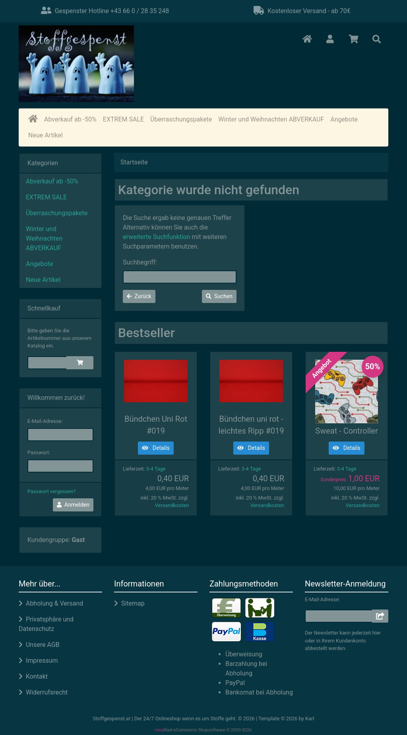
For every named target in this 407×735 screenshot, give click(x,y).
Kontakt (33, 676)
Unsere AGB (39, 644)
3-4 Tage (156, 469)
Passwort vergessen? (51, 491)
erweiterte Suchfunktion (156, 237)
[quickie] (47, 362)
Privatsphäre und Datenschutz (46, 624)
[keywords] (179, 277)
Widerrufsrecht (43, 692)
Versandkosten (172, 505)
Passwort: (38, 452)
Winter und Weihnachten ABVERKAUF (271, 119)
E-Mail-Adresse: (44, 421)
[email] (60, 434)
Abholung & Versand (51, 603)
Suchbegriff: (140, 262)
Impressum (38, 660)
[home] (33, 119)
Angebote (344, 119)
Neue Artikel (45, 135)
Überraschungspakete (181, 119)
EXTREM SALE (123, 119)
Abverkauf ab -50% (70, 119)
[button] (330, 40)
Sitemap (129, 603)
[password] (60, 466)
